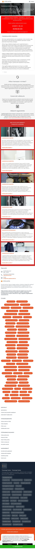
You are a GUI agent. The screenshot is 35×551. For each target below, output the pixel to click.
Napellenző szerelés (7, 509)
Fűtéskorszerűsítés (6, 418)
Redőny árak (14, 515)
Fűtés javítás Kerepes (11, 357)
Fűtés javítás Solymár (22, 354)
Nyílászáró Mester (27, 509)
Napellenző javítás (20, 506)
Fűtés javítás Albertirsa (24, 338)
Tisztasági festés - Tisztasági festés (11, 470)
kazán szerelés (6, 391)
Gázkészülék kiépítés (7, 147)
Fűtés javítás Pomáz (9, 326)
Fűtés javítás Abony (10, 335)
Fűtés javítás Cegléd (25, 304)
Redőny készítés (6, 518)
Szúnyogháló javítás (7, 524)
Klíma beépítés (6, 503)
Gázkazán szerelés (27, 491)
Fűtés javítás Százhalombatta (22, 326)
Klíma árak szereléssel (23, 500)
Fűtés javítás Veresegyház (11, 320)
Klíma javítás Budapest (16, 503)
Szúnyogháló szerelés (17, 524)
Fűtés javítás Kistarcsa (12, 342)
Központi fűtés (4, 437)
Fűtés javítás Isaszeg (23, 351)
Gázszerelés (16, 482)
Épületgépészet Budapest (8, 485)
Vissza (5, 72)
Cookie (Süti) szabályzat (12, 531)
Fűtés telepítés (4, 423)
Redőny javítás (23, 515)
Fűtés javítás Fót (27, 317)
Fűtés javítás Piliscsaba (24, 370)
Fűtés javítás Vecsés (17, 317)
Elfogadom (10, 544)
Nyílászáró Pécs (6, 512)
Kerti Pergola (13, 500)
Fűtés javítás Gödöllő (16, 307)
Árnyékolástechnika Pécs (17, 480)
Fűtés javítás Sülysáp (7, 373)
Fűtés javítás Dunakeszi (22, 301)
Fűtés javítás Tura (11, 379)
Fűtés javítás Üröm (18, 373)
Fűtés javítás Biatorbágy (23, 332)
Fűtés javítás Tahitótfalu (10, 385)
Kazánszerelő (5, 448)
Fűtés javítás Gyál (24, 310)
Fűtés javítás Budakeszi (11, 332)
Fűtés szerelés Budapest (8, 488)
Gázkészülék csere (6, 216)
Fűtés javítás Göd (7, 317)
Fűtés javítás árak (5, 435)
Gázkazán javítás (6, 491)
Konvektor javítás (5, 444)
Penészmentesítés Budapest (17, 512)
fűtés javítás (17, 388)
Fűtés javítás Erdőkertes (22, 363)
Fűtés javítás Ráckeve (22, 357)
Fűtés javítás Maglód (10, 345)
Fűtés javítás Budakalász (11, 351)
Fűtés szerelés (6, 398)
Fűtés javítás (18, 485)
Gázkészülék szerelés (7, 262)
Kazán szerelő (5, 500)
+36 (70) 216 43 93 (17, 546)
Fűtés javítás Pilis (11, 348)
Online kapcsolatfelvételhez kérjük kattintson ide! (19, 117)
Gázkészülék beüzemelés (8, 239)
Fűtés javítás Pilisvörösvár (11, 338)
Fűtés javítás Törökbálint (22, 335)
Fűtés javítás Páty (28, 373)
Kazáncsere (3, 458)
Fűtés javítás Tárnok (16, 360)
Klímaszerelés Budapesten (8, 506)
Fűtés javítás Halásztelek (22, 345)
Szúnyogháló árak (16, 521)
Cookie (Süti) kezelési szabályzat (8, 412)
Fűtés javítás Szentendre (12, 310)
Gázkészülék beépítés (7, 170)
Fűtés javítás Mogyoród (23, 376)
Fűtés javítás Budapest (7, 388)
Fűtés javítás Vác (5, 307)
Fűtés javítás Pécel (23, 329)
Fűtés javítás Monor (10, 323)
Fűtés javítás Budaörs (28, 307)
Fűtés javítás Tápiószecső (23, 385)
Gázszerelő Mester (27, 494)
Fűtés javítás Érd (11, 301)
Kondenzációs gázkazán (6, 451)
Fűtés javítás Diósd (11, 354)
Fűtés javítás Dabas (12, 329)
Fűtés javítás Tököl (6, 360)
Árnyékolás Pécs (6, 480)
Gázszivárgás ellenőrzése (10, 401)
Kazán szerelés (24, 497)
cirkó (30, 391)
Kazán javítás (5, 497)
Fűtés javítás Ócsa (10, 363)
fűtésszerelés (23, 391)
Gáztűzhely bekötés (15, 398)
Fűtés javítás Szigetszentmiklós (11, 304)
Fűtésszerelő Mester (19, 488)
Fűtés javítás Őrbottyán (11, 376)
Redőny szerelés (15, 518)
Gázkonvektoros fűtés (6, 421)
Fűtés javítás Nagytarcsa (12, 382)
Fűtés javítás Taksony (22, 379)
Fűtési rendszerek (5, 442)
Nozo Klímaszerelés (17, 509)
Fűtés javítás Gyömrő (23, 320)
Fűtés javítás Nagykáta (22, 348)
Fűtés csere (3, 426)
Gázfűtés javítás (4, 455)
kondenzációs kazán (27, 388)
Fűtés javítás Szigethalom (22, 323)
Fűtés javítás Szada (24, 382)
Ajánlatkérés (4, 410)
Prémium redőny (6, 515)
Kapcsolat (4, 407)
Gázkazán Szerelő (6, 494)
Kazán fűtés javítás (5, 439)
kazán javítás (15, 391)
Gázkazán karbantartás (24, 401)
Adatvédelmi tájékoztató (6, 414)
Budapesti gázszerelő (7, 482)
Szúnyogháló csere (26, 521)
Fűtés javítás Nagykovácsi (10, 370)
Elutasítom (25, 544)
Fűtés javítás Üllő (23, 342)
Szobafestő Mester (6, 521)
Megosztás (31, 533)
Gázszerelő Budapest (27, 398)
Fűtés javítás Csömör (28, 360)
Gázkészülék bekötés (7, 193)
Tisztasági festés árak (7, 477)
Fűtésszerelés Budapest (7, 432)
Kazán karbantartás (14, 497)
